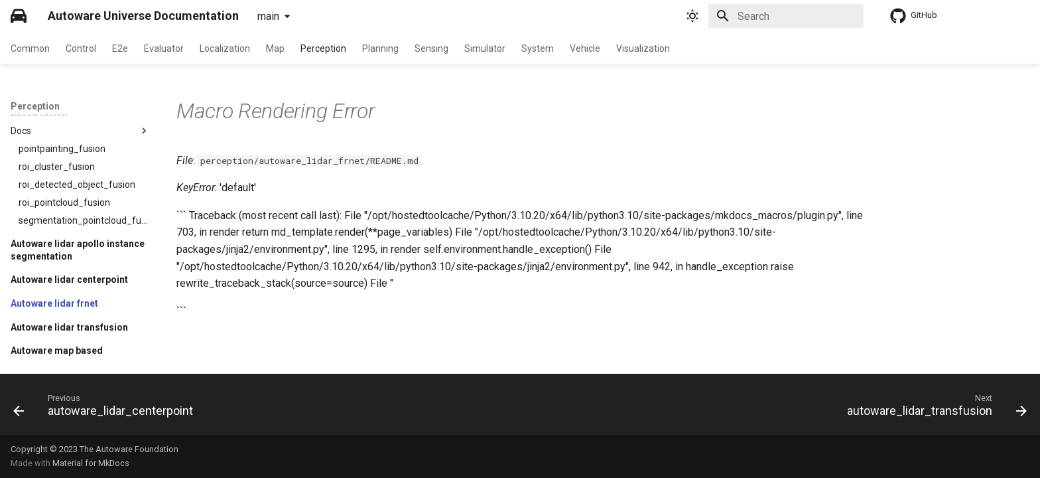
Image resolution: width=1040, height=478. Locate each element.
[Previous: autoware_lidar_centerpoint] (107, 408)
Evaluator (164, 48)
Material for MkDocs (90, 463)
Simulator (484, 48)
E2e (120, 48)
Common (30, 48)
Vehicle (585, 48)
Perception (323, 48)
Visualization (643, 48)
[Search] (786, 16)
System (537, 48)
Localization (225, 48)
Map (275, 48)
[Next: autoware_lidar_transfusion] (932, 408)
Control (81, 48)
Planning (380, 48)
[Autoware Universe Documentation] (18, 16)
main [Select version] (268, 16)
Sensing (431, 48)
